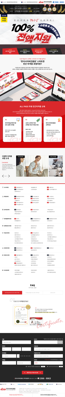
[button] (3, 176)
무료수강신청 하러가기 (16, 395)
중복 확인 (60, 342)
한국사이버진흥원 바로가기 (48, 395)
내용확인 (43, 366)
